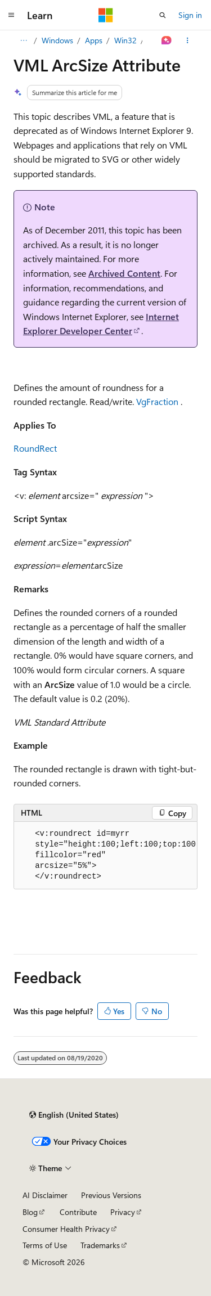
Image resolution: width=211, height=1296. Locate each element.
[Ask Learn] (167, 41)
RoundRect (35, 448)
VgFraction (157, 401)
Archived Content (124, 273)
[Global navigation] (11, 15)
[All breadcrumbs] (23, 41)
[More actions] (187, 41)
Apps (93, 40)
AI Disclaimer (45, 1195)
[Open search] (162, 15)
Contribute (78, 1212)
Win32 (125, 40)
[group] (105, 855)
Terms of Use (45, 1245)
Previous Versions (111, 1195)
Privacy (122, 1212)
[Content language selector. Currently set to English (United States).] (74, 1115)
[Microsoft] (105, 15)
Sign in (190, 15)
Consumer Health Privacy (66, 1228)
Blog (30, 1212)
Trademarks (100, 1245)
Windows (57, 40)
